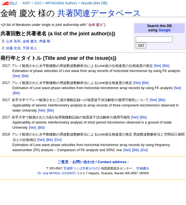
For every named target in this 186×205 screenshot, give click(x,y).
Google (165, 30)
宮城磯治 (142, 168)
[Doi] (57, 140)
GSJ (37, 3)
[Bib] (165, 66)
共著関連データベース (99, 13)
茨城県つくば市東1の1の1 (81, 168)
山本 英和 (13, 41)
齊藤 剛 (44, 41)
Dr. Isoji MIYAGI (49, 173)
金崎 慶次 (30, 41)
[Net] (157, 66)
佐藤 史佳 (13, 48)
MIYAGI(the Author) (61, 3)
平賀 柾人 (30, 48)
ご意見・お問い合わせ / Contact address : (93, 162)
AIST (26, 3)
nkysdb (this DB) (94, 3)
